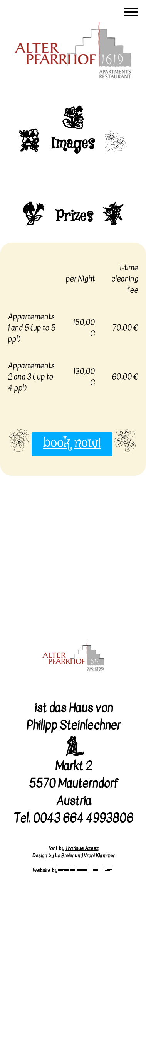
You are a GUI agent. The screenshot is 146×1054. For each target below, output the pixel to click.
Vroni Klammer (99, 855)
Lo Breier (64, 855)
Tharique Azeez (82, 848)
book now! (72, 443)
